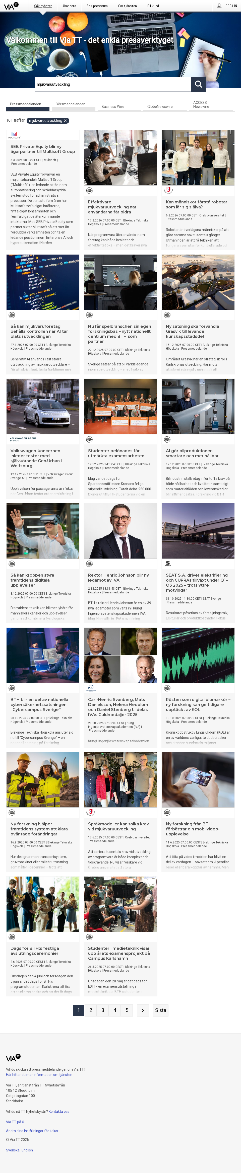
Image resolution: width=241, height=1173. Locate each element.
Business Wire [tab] (113, 107)
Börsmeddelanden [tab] (70, 104)
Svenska (13, 1150)
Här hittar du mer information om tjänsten (39, 1075)
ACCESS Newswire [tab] (201, 105)
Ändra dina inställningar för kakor (32, 1131)
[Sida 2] (91, 1010)
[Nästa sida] (143, 1010)
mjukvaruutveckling (48, 120)
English (27, 1150)
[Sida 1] (79, 1010)
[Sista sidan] (160, 1010)
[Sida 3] (103, 1010)
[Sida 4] (115, 1010)
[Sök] (113, 84)
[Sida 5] (127, 1010)
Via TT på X (15, 1122)
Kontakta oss (59, 1112)
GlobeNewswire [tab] (160, 107)
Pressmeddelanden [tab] (25, 104)
